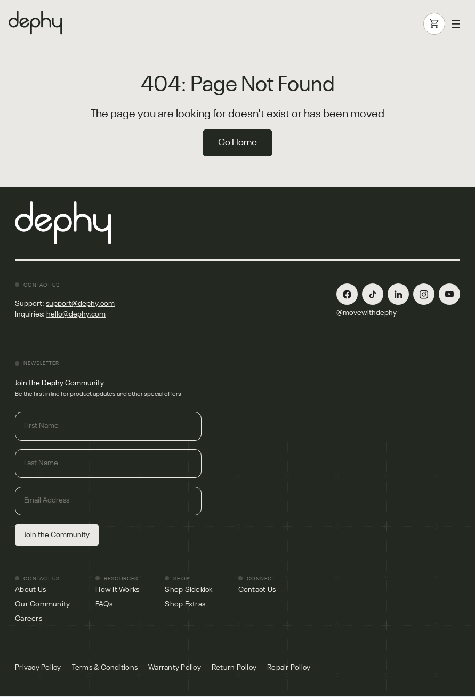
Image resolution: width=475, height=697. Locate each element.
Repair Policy (288, 667)
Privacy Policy (38, 667)
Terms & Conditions (105, 667)
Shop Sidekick (188, 590)
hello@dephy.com (76, 314)
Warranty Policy (174, 667)
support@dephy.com (80, 303)
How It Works (117, 590)
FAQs (103, 604)
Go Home (237, 143)
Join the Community (57, 535)
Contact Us (257, 590)
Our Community (42, 604)
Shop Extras (185, 604)
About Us (30, 590)
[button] (455, 24)
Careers (28, 618)
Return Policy (234, 667)
